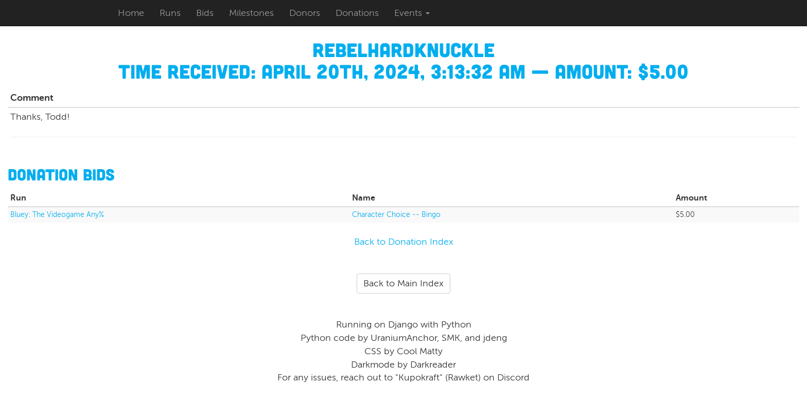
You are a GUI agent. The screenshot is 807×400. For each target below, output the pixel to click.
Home (131, 13)
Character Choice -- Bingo (396, 215)
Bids (205, 13)
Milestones (251, 13)
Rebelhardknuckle (403, 49)
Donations (357, 13)
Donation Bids (61, 174)
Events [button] (412, 13)
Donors (304, 13)
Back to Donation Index (403, 242)
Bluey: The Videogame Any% (57, 215)
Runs (170, 13)
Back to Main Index (403, 283)
